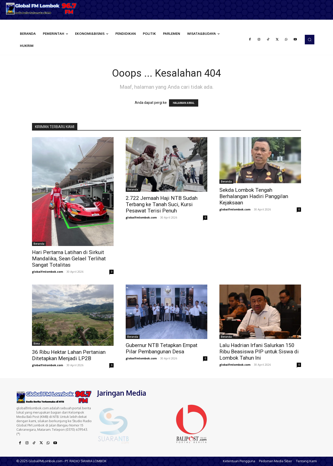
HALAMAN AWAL (183, 103)
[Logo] (41, 9)
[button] (309, 39)
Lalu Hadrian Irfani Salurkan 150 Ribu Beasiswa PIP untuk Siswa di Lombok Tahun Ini (259, 351)
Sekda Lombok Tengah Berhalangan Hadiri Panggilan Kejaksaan (253, 196)
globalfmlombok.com (47, 271)
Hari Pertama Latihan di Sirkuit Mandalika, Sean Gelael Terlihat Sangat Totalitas (69, 258)
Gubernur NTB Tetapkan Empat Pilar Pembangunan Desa (161, 348)
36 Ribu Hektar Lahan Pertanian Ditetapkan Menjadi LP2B (69, 355)
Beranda (39, 243)
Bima (37, 343)
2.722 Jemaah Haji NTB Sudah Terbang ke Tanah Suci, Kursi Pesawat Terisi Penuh (161, 204)
